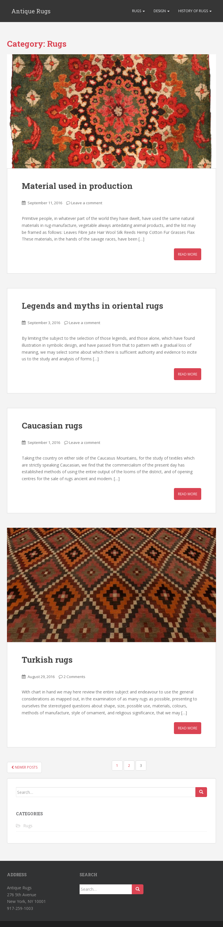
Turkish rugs (47, 659)
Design (162, 10)
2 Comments (74, 676)
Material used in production (77, 185)
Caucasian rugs (52, 425)
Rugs (138, 10)
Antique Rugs (31, 11)
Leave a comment (86, 202)
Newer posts (24, 767)
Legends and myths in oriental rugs (92, 305)
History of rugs (195, 10)
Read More (187, 254)
